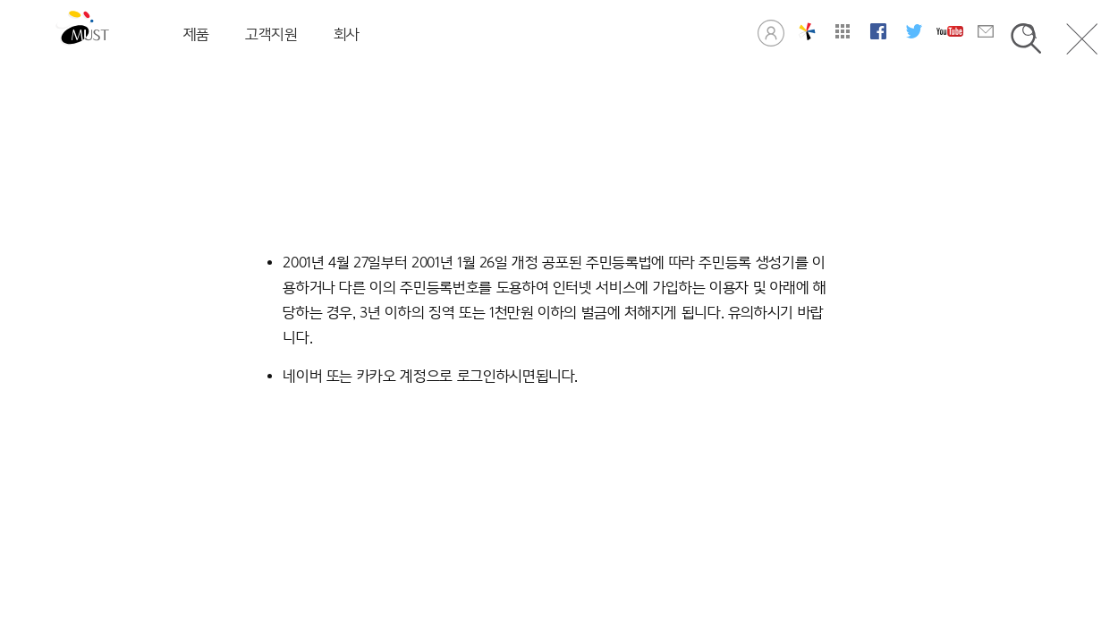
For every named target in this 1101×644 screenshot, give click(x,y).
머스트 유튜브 (950, 31)
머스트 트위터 (914, 31)
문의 (986, 31)
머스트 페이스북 (878, 31)
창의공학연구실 (807, 31)
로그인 (771, 31)
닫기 (1082, 39)
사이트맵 (842, 31)
